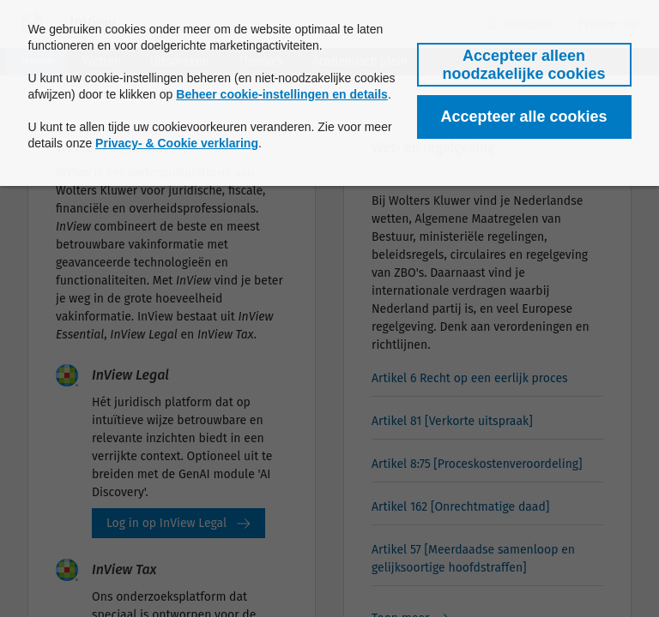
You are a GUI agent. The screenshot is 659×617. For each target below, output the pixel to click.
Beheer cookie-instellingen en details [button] (282, 94)
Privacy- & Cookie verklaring (176, 143)
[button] (524, 65)
